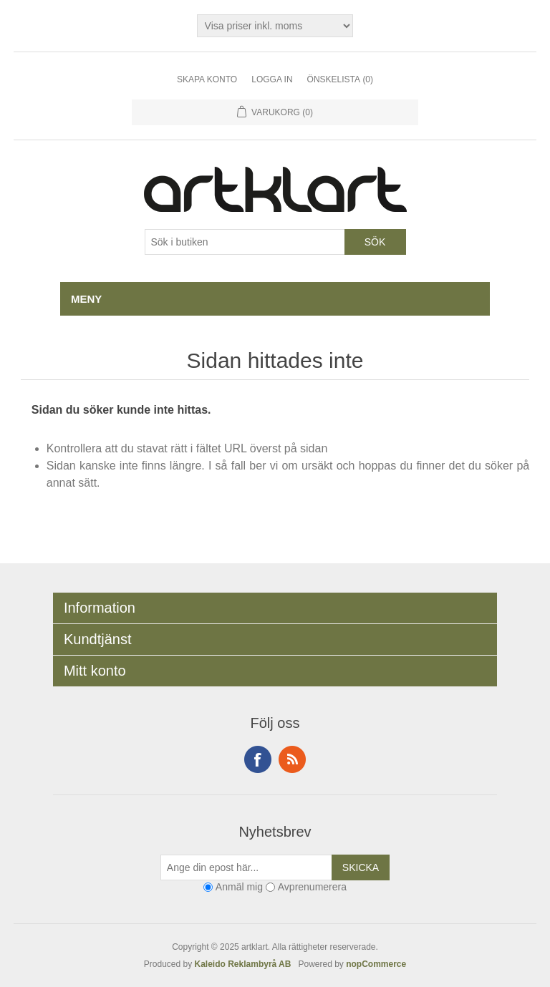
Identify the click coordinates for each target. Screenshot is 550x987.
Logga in (271, 79)
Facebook (257, 759)
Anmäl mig (239, 887)
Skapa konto (207, 79)
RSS (292, 759)
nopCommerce (376, 964)
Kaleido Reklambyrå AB (245, 964)
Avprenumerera (312, 887)
